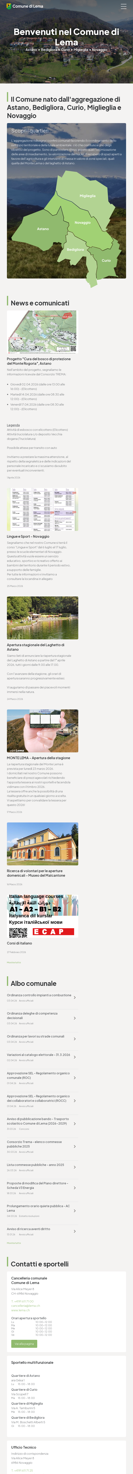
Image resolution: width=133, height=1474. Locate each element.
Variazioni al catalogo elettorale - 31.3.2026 (93, 751)
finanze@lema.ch (81, 1337)
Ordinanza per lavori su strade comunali (28, 751)
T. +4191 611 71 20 (80, 1333)
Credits (11, 1456)
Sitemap (12, 1453)
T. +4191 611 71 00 (22, 927)
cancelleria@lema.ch (25, 931)
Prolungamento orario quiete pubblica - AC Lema (28, 852)
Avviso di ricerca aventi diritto (90, 850)
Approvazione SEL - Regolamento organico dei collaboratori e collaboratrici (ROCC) (93, 776)
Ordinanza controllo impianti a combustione (29, 728)
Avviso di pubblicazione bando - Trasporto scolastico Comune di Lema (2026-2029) (30, 804)
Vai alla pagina (24, 970)
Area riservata (15, 1459)
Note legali (13, 1450)
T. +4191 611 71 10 (17, 1374)
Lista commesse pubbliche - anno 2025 (31, 829)
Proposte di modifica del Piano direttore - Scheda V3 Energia (91, 829)
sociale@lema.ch (18, 1378)
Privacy (11, 1446)
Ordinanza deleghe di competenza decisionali (86, 728)
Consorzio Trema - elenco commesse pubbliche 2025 (89, 802)
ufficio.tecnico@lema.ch (28, 1101)
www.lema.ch (20, 936)
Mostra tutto (14, 693)
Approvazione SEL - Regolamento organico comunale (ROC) (31, 774)
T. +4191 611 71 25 (22, 1096)
